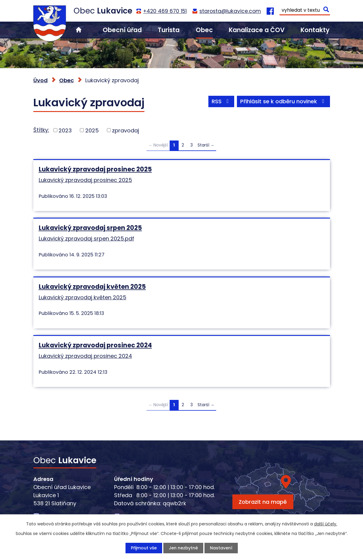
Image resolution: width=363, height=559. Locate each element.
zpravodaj (125, 130)
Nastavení (221, 548)
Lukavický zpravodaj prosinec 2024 (95, 345)
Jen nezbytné (183, 548)
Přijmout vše (144, 548)
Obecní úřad (122, 30)
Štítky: (41, 130)
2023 (65, 130)
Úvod (79, 30)
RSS (221, 101)
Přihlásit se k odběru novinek (283, 101)
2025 (92, 130)
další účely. (325, 524)
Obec (204, 30)
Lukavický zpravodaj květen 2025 (92, 286)
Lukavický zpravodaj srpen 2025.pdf (86, 238)
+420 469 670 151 (165, 11)
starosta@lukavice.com (230, 11)
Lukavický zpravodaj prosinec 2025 (95, 169)
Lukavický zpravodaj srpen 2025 (90, 227)
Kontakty (315, 30)
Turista (169, 30)
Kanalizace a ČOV (257, 30)
